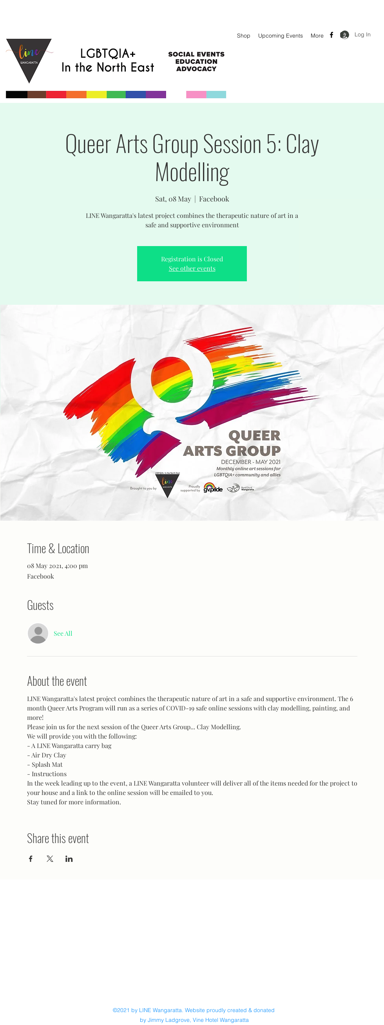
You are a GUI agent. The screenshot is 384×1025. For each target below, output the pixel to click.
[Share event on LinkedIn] (69, 859)
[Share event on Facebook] (30, 859)
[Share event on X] (50, 859)
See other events (192, 268)
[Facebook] (331, 35)
